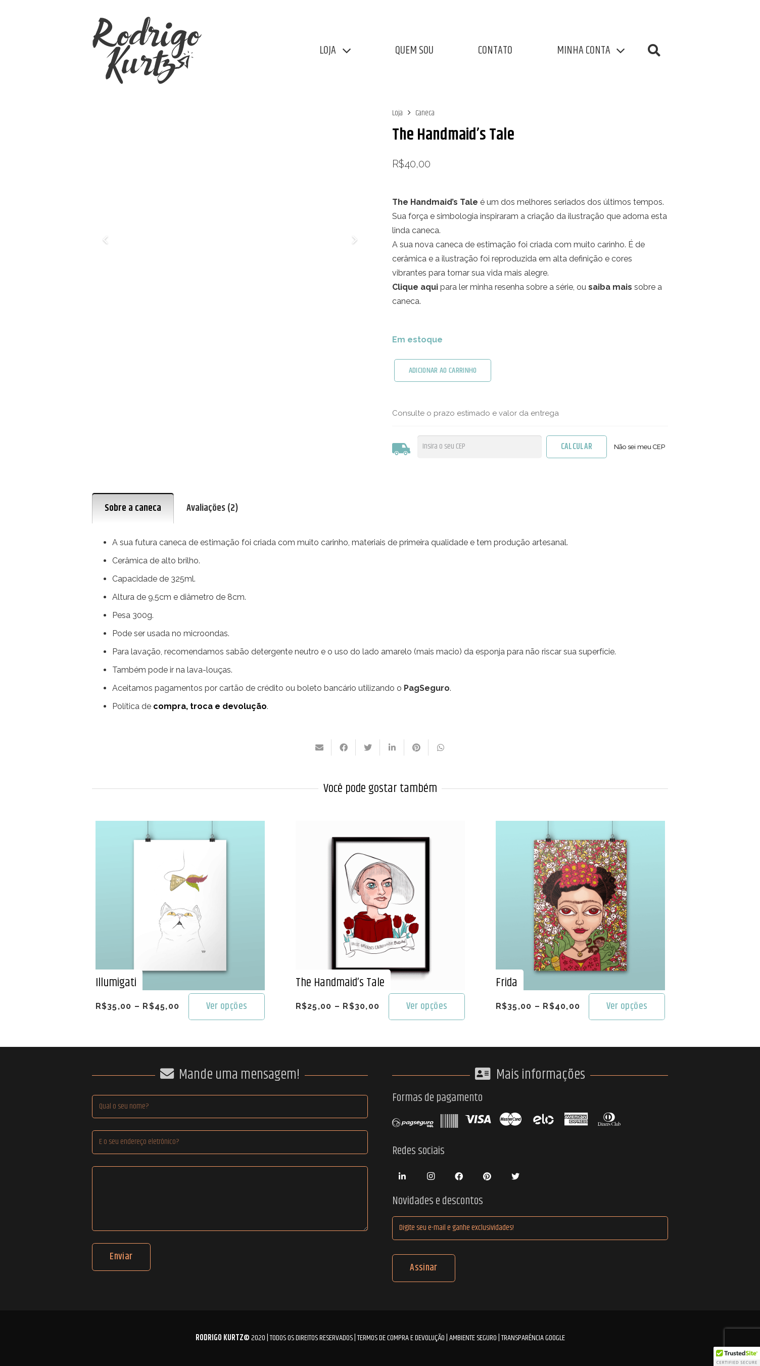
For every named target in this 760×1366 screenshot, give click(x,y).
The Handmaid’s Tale (340, 983)
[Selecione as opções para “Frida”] (626, 1006)
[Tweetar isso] (368, 747)
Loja (397, 113)
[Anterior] (106, 239)
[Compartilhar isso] (343, 747)
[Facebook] (459, 1176)
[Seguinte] (354, 239)
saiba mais (610, 287)
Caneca (425, 113)
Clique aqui (415, 287)
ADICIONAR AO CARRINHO (443, 370)
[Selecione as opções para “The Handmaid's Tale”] (426, 1006)
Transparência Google (533, 1338)
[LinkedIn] (402, 1176)
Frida (506, 983)
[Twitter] (515, 1176)
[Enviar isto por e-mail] (319, 747)
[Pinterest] (487, 1176)
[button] (654, 50)
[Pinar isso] (416, 747)
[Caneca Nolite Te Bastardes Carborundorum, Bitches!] (230, 239)
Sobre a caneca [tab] (133, 508)
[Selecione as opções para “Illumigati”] (226, 1006)
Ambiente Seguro (473, 1338)
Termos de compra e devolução (401, 1338)
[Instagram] (430, 1176)
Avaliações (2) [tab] (212, 508)
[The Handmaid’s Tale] (380, 827)
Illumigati (116, 983)
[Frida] (580, 827)
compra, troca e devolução (210, 706)
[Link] (152, 51)
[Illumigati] (180, 827)
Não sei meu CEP (639, 447)
